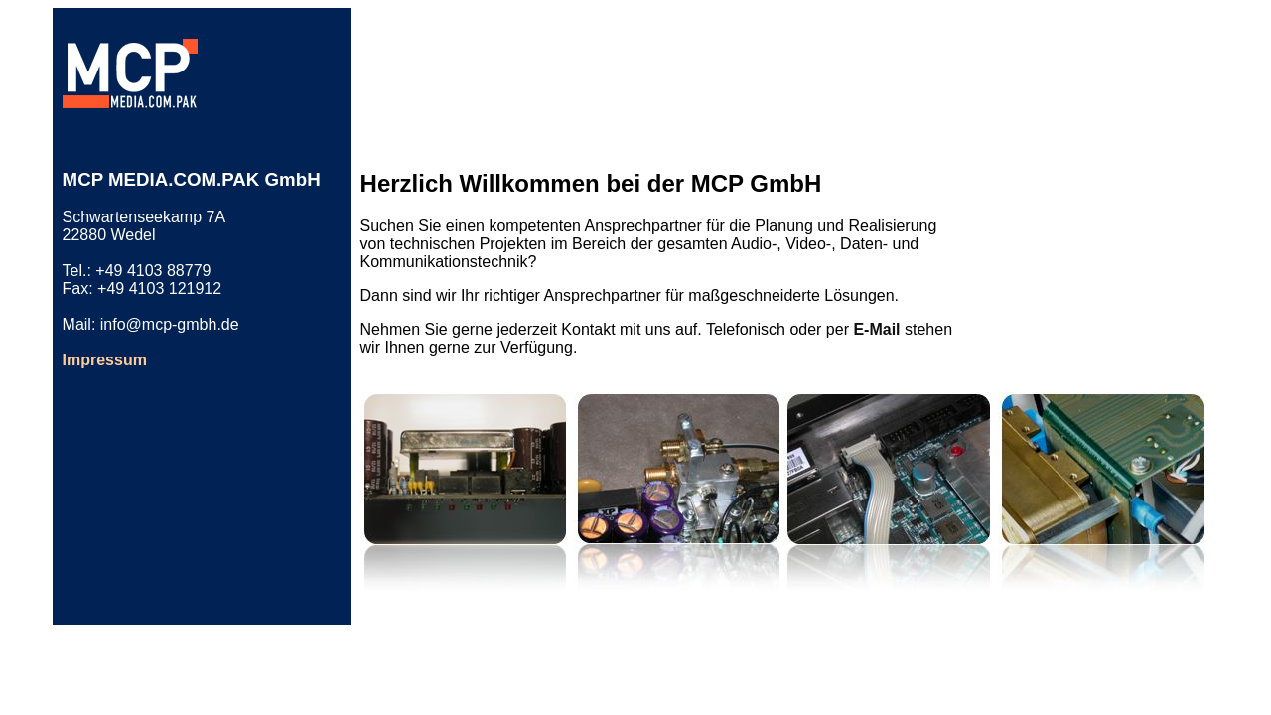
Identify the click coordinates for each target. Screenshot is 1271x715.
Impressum (105, 360)
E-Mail (876, 329)
